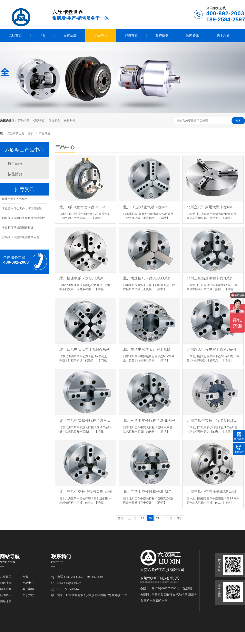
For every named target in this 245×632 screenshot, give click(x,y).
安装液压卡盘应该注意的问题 (20, 238)
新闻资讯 (192, 35)
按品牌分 (15, 174)
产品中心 (100, 35)
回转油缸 (70, 35)
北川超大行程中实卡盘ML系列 (211, 349)
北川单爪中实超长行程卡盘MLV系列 (149, 349)
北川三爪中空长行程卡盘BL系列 (85, 492)
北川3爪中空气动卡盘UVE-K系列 (85, 207)
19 (142, 518)
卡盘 (42, 35)
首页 (31, 133)
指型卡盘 (39, 120)
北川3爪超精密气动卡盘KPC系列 (149, 207)
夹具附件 (69, 120)
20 (150, 518)
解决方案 (131, 35)
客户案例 (161, 35)
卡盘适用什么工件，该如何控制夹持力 (26, 209)
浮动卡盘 (23, 120)
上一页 (132, 518)
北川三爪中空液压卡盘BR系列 (211, 492)
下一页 (168, 518)
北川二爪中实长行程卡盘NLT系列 (213, 421)
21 (157, 518)
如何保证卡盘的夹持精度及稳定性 (23, 218)
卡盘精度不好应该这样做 (17, 228)
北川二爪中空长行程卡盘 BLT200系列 (149, 492)
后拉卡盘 (54, 120)
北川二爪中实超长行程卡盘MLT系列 (85, 421)
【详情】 (97, 218)
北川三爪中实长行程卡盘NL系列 (149, 421)
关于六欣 (223, 35)
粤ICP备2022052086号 (165, 588)
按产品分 (15, 163)
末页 (180, 518)
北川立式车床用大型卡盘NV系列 (213, 207)
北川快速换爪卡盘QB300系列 (147, 278)
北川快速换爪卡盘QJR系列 (81, 278)
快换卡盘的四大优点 (15, 199)
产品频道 (44, 133)
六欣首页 (15, 35)
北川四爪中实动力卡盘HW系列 (84, 349)
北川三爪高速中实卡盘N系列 (210, 278)
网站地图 (5, 601)
